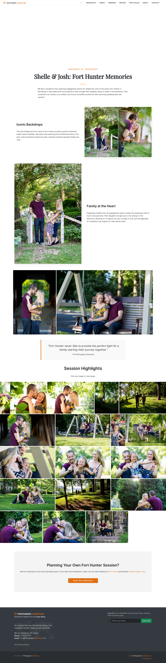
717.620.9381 (22, 635)
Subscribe (146, 621)
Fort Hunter (113, 571)
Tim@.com (30, 638)
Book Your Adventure (83, 580)
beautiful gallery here (137, 571)
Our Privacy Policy (21, 645)
